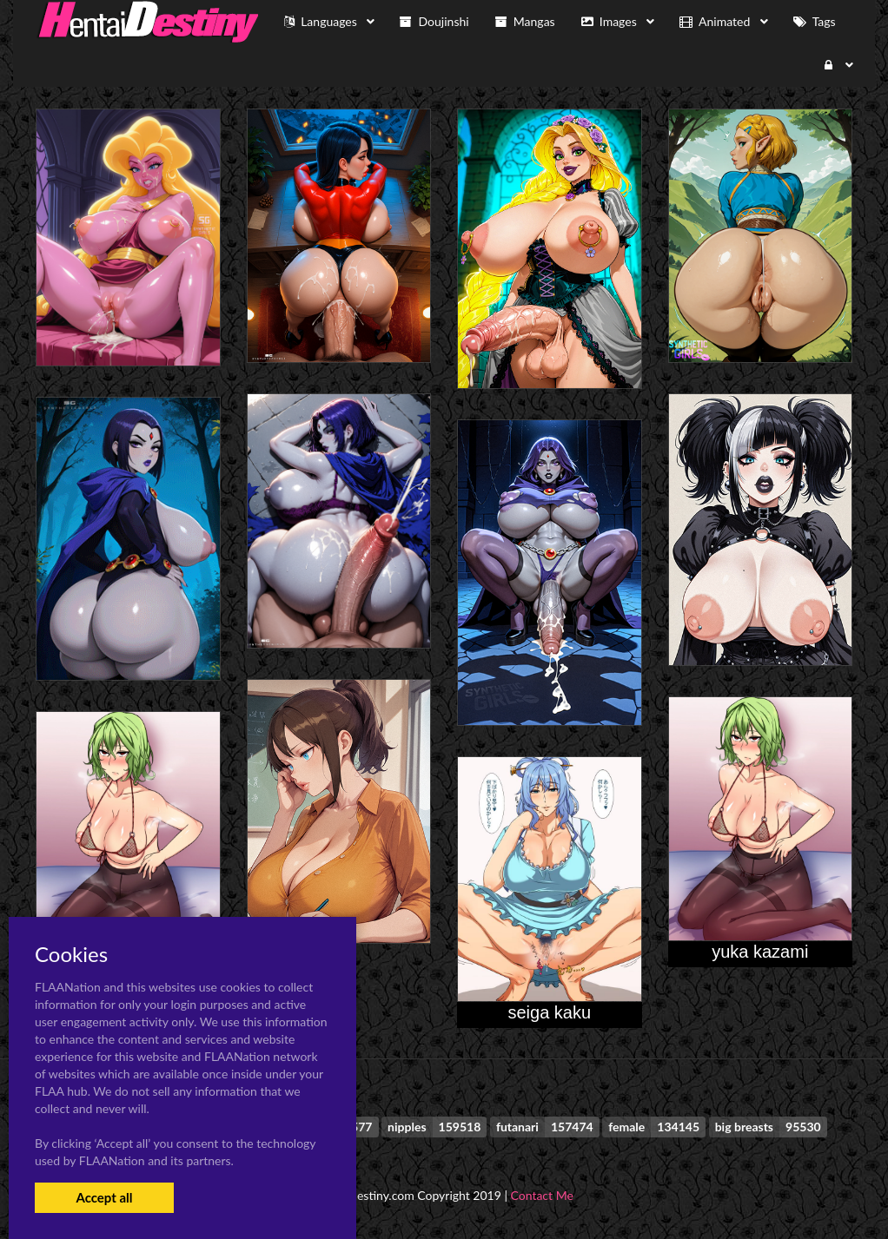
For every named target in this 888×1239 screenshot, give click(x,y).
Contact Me (542, 1195)
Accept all (104, 1197)
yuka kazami (760, 951)
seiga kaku (549, 1012)
